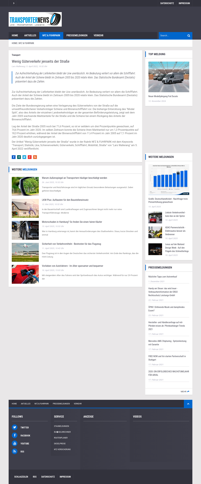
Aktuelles (30, 35)
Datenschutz (167, 3)
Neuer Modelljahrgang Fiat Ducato (163, 96)
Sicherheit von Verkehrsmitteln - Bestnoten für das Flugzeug (71, 243)
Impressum (184, 3)
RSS (35, 477)
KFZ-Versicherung (62, 449)
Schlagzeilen (21, 477)
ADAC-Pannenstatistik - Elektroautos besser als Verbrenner (175, 231)
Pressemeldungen (76, 35)
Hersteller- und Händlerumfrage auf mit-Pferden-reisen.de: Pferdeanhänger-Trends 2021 (166, 326)
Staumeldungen (61, 426)
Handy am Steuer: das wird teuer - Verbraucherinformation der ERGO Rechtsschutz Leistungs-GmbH (163, 292)
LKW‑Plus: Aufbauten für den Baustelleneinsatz (65, 199)
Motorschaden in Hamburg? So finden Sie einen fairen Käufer (72, 221)
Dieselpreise (60, 443)
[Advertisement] (168, 129)
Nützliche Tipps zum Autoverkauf (162, 276)
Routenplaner (61, 438)
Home (15, 35)
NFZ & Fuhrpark (51, 35)
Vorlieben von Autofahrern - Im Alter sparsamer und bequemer (72, 265)
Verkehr (98, 35)
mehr (183, 391)
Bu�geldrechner (62, 432)
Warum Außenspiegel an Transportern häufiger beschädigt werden (74, 177)
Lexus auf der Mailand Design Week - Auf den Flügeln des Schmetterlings (177, 247)
